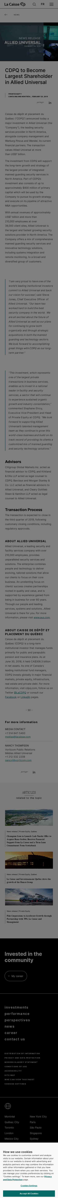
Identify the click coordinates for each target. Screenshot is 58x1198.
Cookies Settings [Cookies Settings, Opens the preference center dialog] (29, 1187)
